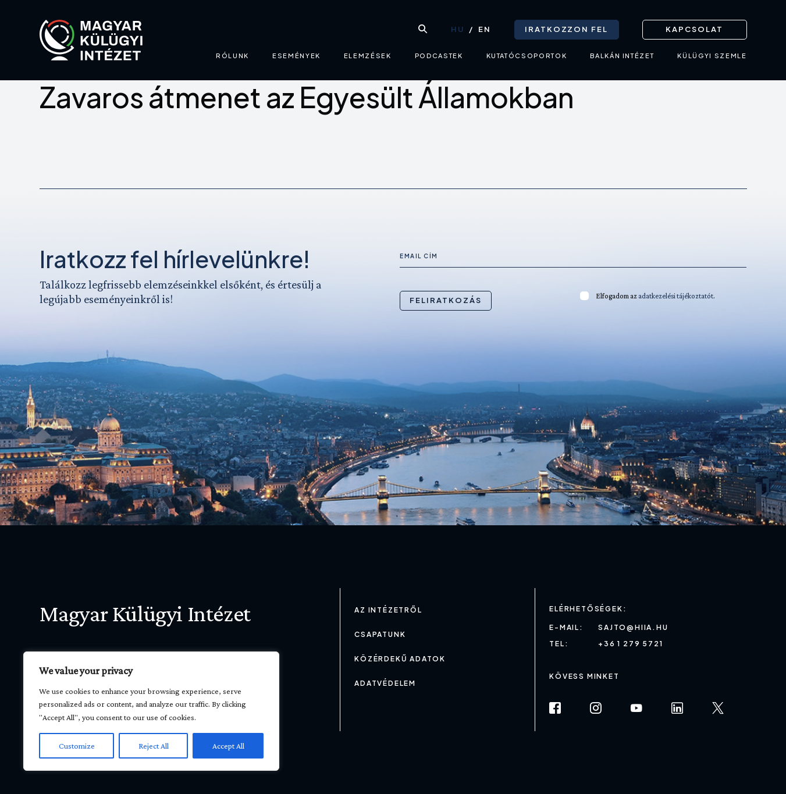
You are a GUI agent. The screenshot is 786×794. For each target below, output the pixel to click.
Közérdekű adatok (400, 658)
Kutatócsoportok (526, 55)
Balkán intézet (622, 55)
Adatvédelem (385, 683)
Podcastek (439, 55)
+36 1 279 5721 (630, 643)
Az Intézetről (388, 610)
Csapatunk (380, 634)
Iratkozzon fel (566, 29)
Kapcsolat (694, 29)
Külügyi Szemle (711, 55)
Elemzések (368, 55)
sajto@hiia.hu (633, 627)
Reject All (153, 745)
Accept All (228, 745)
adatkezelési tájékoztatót (675, 295)
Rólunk (232, 55)
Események (296, 55)
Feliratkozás (445, 300)
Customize (77, 745)
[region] (151, 711)
